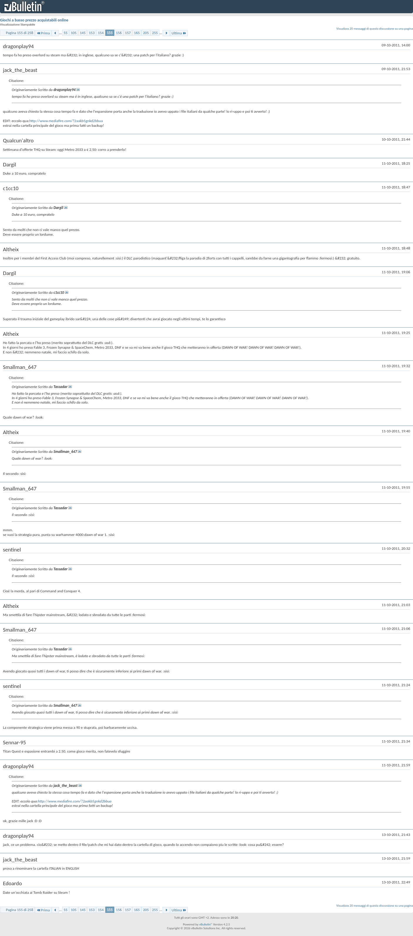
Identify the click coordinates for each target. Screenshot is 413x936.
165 (137, 33)
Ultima (179, 33)
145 (83, 33)
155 (110, 33)
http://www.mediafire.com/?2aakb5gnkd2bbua (66, 121)
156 (119, 33)
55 (66, 33)
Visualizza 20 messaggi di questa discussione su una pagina (374, 29)
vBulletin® (205, 924)
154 (101, 33)
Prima (43, 33)
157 (128, 33)
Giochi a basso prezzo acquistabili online (34, 20)
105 (74, 33)
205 (146, 33)
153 (92, 33)
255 (155, 33)
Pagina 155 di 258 (19, 33)
